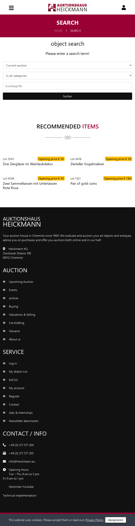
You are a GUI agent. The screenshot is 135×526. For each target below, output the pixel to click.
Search (75, 30)
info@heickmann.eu (22, 461)
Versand (11, 331)
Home (60, 30)
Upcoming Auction (18, 282)
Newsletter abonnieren (20, 421)
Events (10, 290)
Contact (11, 404)
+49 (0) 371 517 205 (21, 453)
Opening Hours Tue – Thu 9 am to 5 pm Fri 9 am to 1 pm (21, 473)
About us (12, 339)
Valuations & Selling (19, 314)
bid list (10, 380)
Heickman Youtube (21, 487)
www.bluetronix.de (49, 495)
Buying (10, 306)
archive (10, 298)
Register (11, 396)
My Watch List (15, 371)
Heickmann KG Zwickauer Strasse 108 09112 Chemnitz (17, 253)
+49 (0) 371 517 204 (21, 445)
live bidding (13, 323)
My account (13, 388)
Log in (10, 363)
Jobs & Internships (18, 413)
